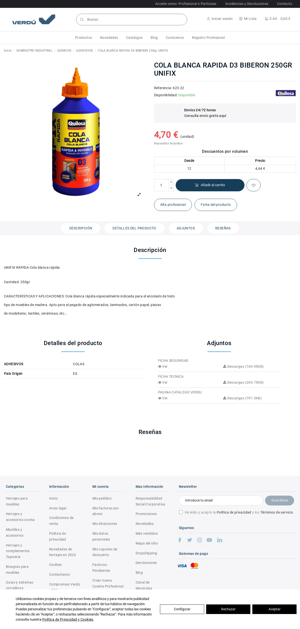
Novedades (145, 524)
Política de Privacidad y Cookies (67, 619)
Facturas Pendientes (101, 568)
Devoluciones (146, 563)
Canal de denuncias (144, 585)
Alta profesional (173, 205)
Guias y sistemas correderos (19, 585)
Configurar (182, 609)
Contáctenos (59, 574)
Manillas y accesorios (14, 532)
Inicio (53, 498)
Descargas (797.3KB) (242, 398)
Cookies (55, 565)
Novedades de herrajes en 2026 (62, 552)
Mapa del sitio (147, 543)
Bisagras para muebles (17, 569)
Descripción (80, 228)
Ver (163, 366)
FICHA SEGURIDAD (173, 361)
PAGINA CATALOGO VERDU (180, 392)
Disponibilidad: (166, 95)
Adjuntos (186, 228)
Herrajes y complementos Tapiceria (18, 551)
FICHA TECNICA (171, 376)
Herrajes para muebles (17, 501)
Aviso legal (57, 508)
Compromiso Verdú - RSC (64, 587)
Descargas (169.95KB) (243, 366)
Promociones (146, 514)
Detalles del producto (134, 228)
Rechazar (228, 609)
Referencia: (163, 88)
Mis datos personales (101, 536)
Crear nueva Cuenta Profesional (107, 583)
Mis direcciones (104, 524)
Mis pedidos (102, 498)
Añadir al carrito (210, 185)
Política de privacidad (234, 512)
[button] (83, 37)
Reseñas (223, 228)
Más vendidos (147, 533)
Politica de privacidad (57, 536)
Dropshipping (146, 553)
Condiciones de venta (61, 521)
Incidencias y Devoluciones (246, 4)
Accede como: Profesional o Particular (186, 4)
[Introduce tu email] (221, 500)
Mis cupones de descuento (104, 552)
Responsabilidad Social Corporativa (150, 501)
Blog (139, 572)
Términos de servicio (276, 512)
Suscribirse (279, 500)
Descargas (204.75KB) (243, 382)
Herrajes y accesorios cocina (20, 517)
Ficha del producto (216, 205)
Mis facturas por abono (105, 511)
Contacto (284, 4)
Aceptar (275, 609)
